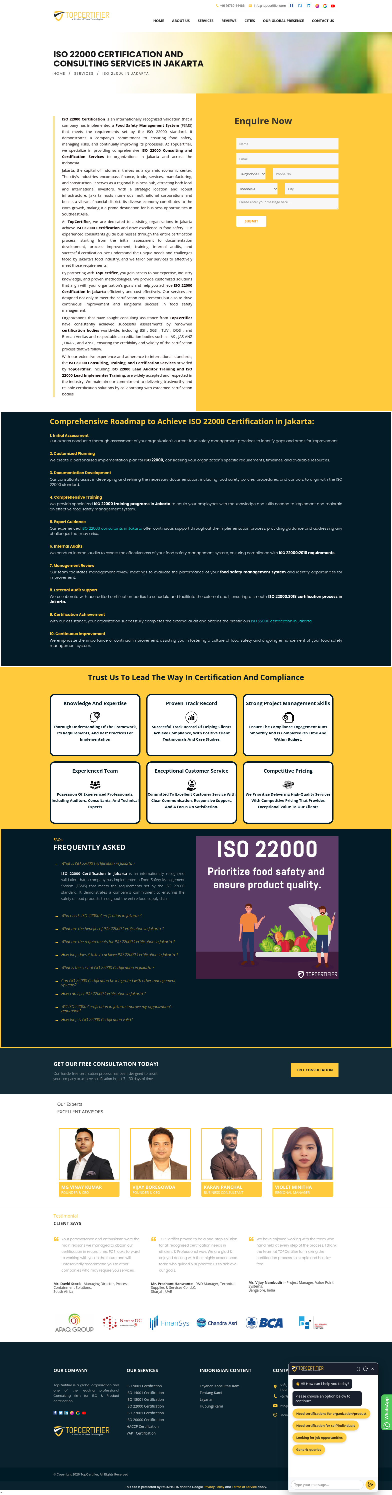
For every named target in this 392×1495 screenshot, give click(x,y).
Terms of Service (244, 1487)
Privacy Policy (214, 1487)
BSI (143, 330)
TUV (166, 330)
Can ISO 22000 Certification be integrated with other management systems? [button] (115, 981)
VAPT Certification (141, 1433)
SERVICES (84, 73)
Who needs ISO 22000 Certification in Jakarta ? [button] (98, 916)
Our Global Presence (283, 20)
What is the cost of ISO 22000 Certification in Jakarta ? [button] (104, 968)
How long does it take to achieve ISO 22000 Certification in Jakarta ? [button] (116, 955)
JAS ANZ (185, 336)
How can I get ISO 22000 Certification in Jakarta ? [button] (100, 994)
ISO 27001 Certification (145, 1413)
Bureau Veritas (75, 336)
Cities (249, 20)
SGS (154, 330)
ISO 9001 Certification (144, 1386)
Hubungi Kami (211, 1406)
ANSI (89, 342)
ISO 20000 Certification (145, 1419)
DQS (178, 330)
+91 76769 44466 (232, 5)
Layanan (207, 1399)
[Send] (371, 1485)
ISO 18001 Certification (145, 1399)
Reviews (229, 20)
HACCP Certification (143, 1426)
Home (158, 20)
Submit (251, 221)
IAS (173, 336)
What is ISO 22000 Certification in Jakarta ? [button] (95, 863)
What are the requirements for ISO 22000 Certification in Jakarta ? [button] (115, 942)
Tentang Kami (211, 1392)
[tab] (123, 864)
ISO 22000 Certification (145, 1406)
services (206, 20)
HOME (59, 73)
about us (181, 20)
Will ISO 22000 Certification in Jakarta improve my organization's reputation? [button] (113, 1007)
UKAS (69, 342)
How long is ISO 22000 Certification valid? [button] (93, 1020)
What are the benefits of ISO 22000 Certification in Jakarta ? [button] (109, 929)
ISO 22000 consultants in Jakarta (112, 528)
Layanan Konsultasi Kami (220, 1386)
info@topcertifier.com (267, 5)
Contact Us (323, 20)
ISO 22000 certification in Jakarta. (281, 621)
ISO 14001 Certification (145, 1392)
